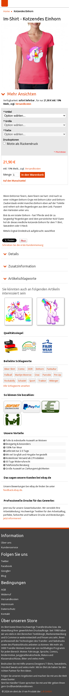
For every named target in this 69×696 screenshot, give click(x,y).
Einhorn (40, 369)
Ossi (37, 374)
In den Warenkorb (32, 174)
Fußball (8, 374)
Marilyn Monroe (23, 374)
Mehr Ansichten (21, 94)
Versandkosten (23, 103)
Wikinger (53, 380)
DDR (30, 369)
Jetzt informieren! (12, 518)
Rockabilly (9, 380)
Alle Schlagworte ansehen (16, 385)
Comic (21, 369)
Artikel (7, 111)
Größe (7, 121)
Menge (7, 174)
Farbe (7, 130)
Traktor (42, 380)
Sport (32, 380)
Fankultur (51, 369)
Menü (4, 3)
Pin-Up (57, 374)
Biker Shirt (9, 369)
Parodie (47, 374)
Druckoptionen (11, 139)
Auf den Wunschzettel (14, 180)
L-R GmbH (46, 691)
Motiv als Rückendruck (22, 144)
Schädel (22, 380)
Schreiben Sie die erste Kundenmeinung (22, 245)
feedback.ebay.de (12, 490)
